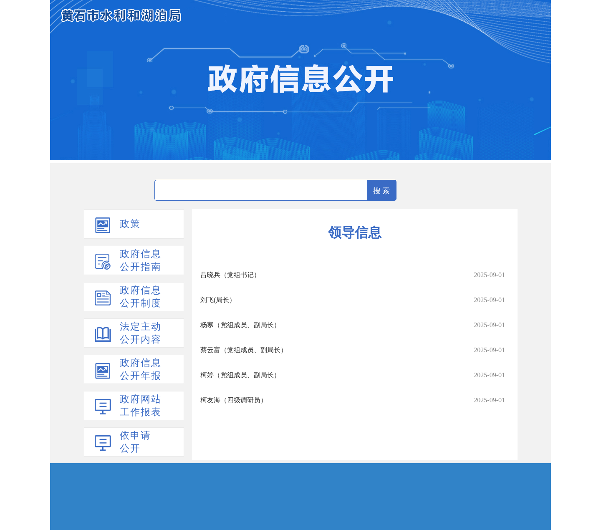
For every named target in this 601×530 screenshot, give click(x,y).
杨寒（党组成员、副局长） (240, 324)
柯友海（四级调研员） (233, 400)
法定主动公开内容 (141, 333)
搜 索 (381, 191)
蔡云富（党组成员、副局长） (243, 349)
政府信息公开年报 (141, 369)
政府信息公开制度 (141, 296)
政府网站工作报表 (141, 405)
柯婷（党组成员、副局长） (240, 375)
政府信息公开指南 (141, 260)
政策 (130, 224)
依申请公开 (135, 442)
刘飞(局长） (218, 299)
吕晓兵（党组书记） (230, 274)
